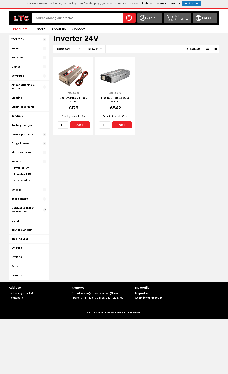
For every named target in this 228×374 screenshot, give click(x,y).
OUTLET (16, 220)
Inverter (28, 161)
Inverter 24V (22, 174)
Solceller (28, 189)
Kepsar (16, 266)
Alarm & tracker (28, 152)
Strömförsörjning (22, 107)
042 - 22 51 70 (89, 297)
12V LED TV (28, 39)
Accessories (22, 180)
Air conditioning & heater (28, 86)
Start (41, 29)
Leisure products (28, 134)
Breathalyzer (19, 239)
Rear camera (28, 199)
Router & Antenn (21, 230)
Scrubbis (17, 116)
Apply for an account (148, 297)
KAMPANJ (17, 275)
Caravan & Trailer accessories (28, 209)
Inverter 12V (21, 168)
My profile (141, 293)
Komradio (28, 76)
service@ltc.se (109, 293)
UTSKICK (16, 257)
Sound (28, 48)
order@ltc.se (89, 293)
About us (58, 29)
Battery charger (21, 125)
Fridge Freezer (28, 143)
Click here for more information (159, 3)
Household (28, 57)
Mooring (16, 97)
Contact (79, 29)
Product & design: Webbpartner (123, 312)
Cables (28, 66)
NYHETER (16, 248)
